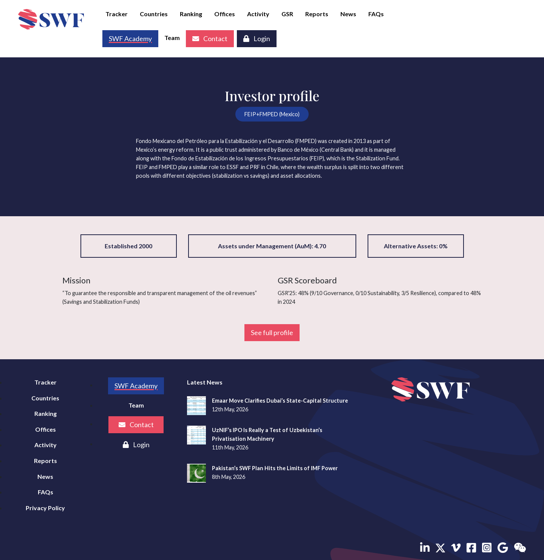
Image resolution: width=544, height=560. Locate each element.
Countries (154, 13)
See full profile (272, 332)
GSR (287, 13)
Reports (316, 13)
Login (256, 38)
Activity (258, 13)
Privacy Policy (45, 507)
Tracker (116, 13)
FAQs (376, 13)
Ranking (191, 13)
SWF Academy (136, 386)
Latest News (205, 382)
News (348, 13)
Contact (209, 38)
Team (172, 37)
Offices (224, 13)
